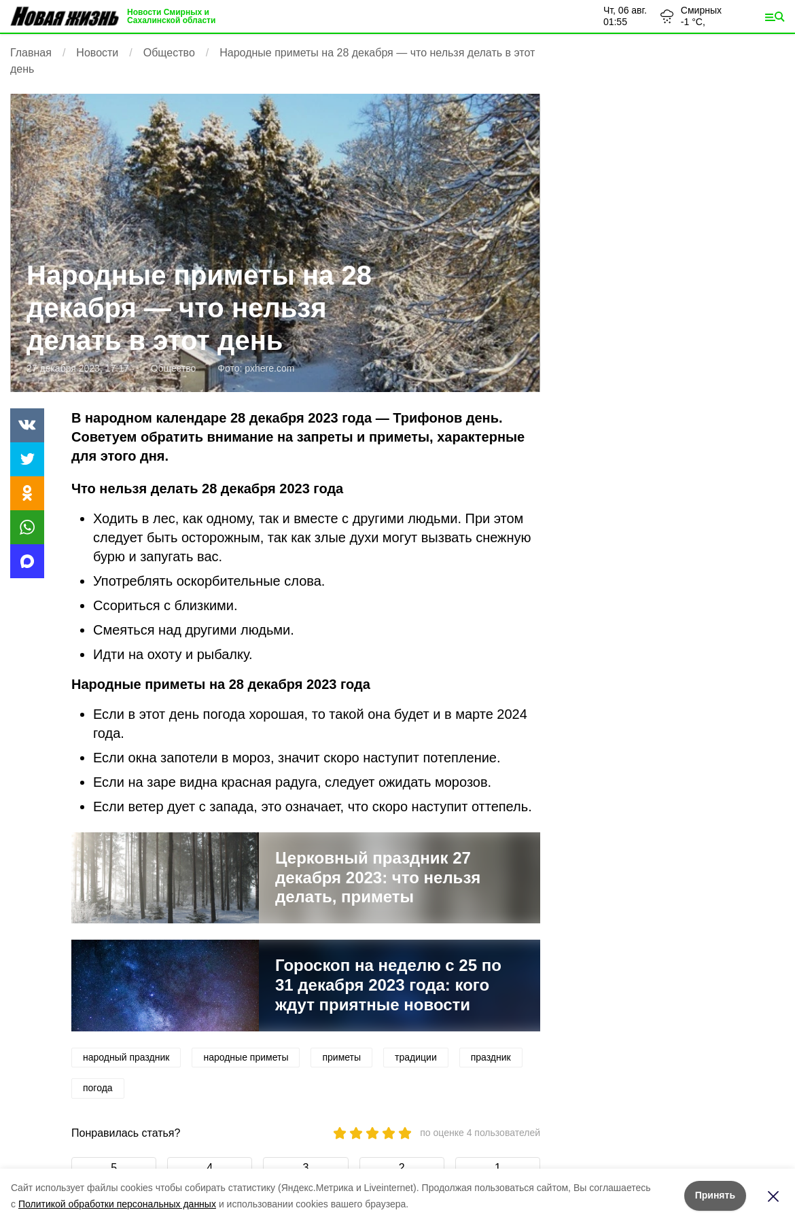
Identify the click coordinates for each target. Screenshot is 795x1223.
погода (98, 1087)
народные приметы (245, 1057)
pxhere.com (269, 368)
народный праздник (126, 1057)
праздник (491, 1057)
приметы (341, 1057)
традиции (416, 1057)
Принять (715, 1195)
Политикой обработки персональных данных (117, 1204)
